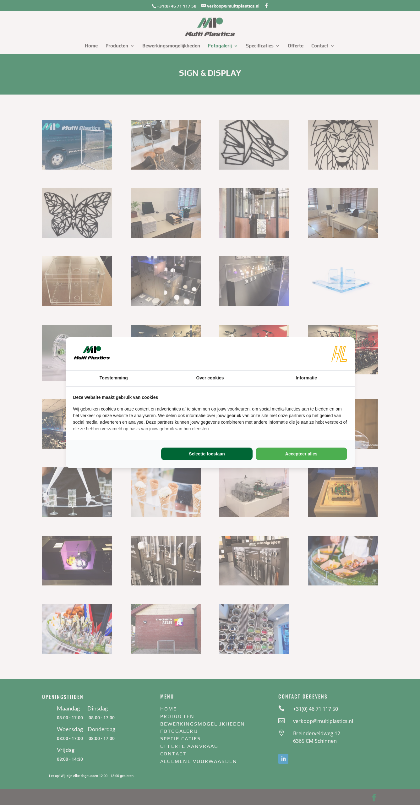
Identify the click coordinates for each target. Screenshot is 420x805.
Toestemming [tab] (114, 377)
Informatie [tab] (306, 377)
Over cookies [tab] (210, 377)
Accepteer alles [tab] (301, 453)
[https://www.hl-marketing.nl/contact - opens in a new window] (339, 354)
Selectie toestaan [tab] (207, 453)
